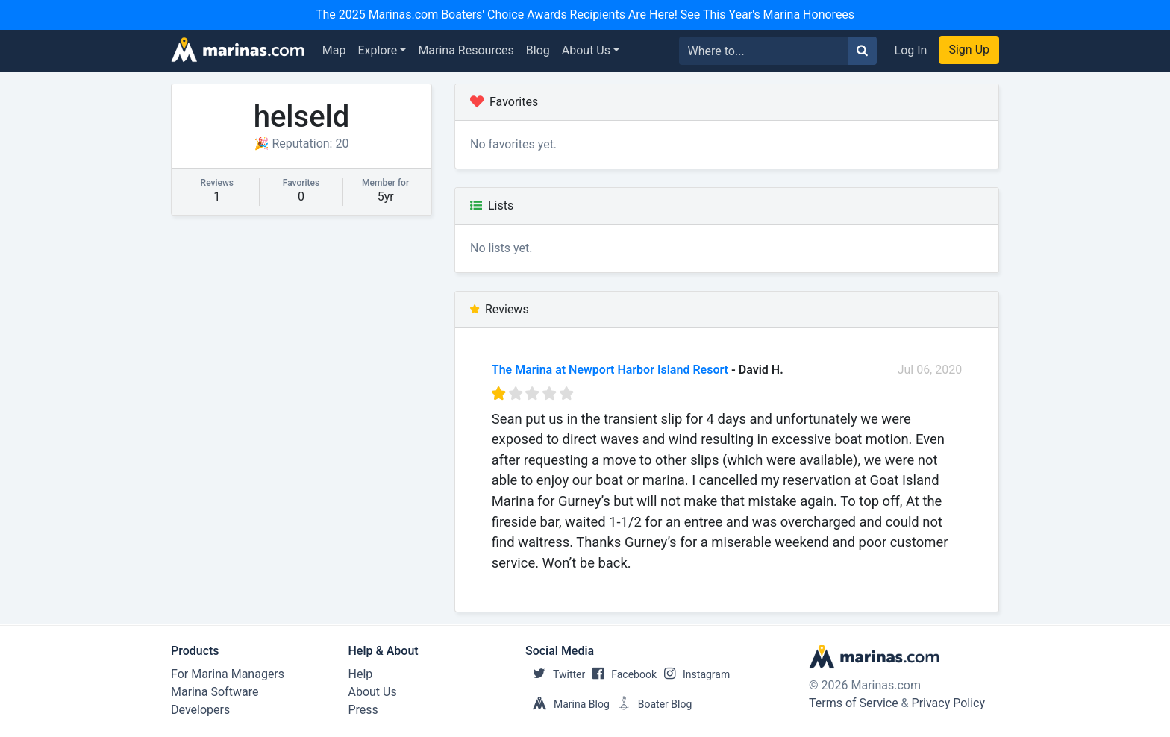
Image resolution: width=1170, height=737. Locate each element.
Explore (378, 50)
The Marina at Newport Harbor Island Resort (610, 370)
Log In (911, 50)
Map (334, 50)
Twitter (555, 674)
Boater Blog (651, 704)
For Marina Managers (227, 674)
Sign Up (968, 50)
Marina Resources (465, 50)
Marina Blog (567, 704)
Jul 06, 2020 (930, 370)
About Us (586, 50)
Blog (538, 50)
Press (363, 710)
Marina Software (214, 692)
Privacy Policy (949, 703)
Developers (200, 710)
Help (360, 674)
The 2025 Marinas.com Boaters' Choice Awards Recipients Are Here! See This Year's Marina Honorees (585, 14)
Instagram (693, 674)
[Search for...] (763, 51)
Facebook (621, 674)
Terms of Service (853, 703)
